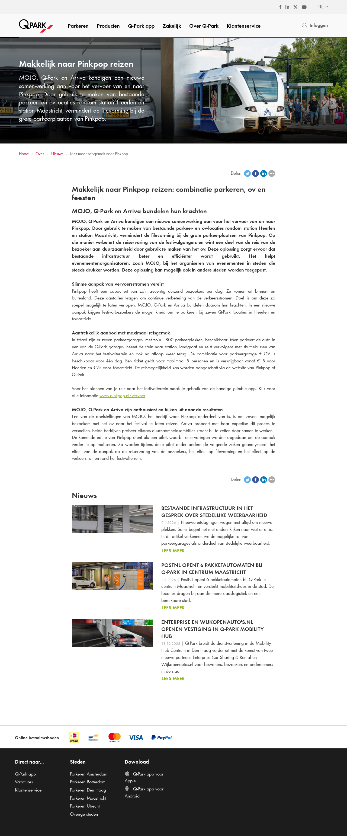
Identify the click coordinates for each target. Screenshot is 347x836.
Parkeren (78, 26)
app (141, 26)
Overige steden (84, 814)
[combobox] (320, 7)
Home (24, 153)
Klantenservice (244, 26)
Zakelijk (172, 26)
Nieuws (57, 153)
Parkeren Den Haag (88, 790)
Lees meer (173, 551)
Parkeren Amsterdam (88, 774)
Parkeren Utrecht (85, 806)
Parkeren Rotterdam (87, 782)
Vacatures (24, 782)
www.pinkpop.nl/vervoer (122, 395)
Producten (108, 26)
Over (204, 26)
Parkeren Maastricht (88, 798)
